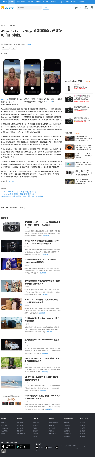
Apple (13, 48)
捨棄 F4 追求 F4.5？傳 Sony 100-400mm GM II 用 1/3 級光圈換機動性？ (83, 173)
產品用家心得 (21, 433)
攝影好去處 (53, 422)
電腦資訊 (35, 431)
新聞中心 (3, 25)
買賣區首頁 (36, 422)
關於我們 (82, 422)
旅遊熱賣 (51, 425)
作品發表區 (4, 431)
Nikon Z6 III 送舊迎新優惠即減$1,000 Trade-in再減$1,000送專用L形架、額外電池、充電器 (82, 119)
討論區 (3, 433)
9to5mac (12, 181)
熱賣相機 (67, 428)
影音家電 (35, 433)
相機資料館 (20, 422)
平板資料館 (20, 431)
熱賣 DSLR (67, 433)
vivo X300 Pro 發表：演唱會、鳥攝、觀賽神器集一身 (17, 194)
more (87, 81)
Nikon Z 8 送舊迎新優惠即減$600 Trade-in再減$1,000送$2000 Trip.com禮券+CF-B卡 (82, 108)
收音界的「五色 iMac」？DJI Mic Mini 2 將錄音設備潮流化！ (83, 164)
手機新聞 (28, 44)
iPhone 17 (5, 48)
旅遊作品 (51, 431)
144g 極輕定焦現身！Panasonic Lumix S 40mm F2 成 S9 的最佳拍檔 (83, 138)
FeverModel (4, 428)
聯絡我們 (82, 425)
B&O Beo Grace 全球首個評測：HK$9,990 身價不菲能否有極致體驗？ (23, 196)
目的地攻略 (52, 428)
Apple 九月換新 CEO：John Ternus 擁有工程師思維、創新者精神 (83, 181)
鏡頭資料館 (20, 425)
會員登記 (82, 431)
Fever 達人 (4, 425)
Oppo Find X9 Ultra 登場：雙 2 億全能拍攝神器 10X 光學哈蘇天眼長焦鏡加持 (83, 147)
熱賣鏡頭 (67, 431)
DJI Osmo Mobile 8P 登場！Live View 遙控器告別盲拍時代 (83, 156)
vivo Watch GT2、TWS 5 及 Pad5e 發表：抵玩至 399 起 (18, 192)
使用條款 (82, 433)
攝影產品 (35, 425)
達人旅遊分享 (52, 433)
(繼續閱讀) (46, 235)
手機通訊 (35, 428)
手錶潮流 (35, 436)
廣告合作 (82, 428)
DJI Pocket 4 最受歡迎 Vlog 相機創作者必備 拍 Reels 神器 (80, 87)
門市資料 (67, 422)
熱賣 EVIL (67, 436)
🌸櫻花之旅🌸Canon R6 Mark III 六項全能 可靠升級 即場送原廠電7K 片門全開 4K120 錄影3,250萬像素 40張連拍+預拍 (82, 98)
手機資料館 (20, 428)
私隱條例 (82, 436)
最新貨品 (67, 425)
